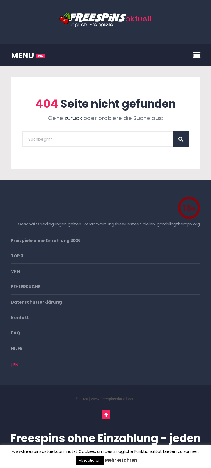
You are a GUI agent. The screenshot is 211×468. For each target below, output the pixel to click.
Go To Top (106, 414)
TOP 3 (17, 256)
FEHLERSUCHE (25, 287)
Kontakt (20, 317)
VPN (15, 271)
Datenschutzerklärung (36, 302)
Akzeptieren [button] (90, 460)
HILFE (16, 348)
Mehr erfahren (121, 460)
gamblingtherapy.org (178, 224)
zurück (73, 118)
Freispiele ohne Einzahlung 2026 (46, 240)
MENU (28, 55)
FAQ (15, 333)
